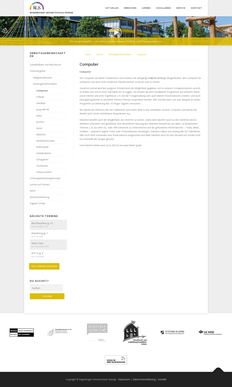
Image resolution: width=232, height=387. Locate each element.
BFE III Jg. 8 (37, 253)
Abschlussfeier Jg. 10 (42, 223)
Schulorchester (44, 172)
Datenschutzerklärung (144, 379)
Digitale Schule (37, 203)
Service (181, 8)
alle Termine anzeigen (44, 266)
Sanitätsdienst (43, 153)
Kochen (40, 121)
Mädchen (41, 134)
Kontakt (196, 8)
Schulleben (163, 8)
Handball (40, 103)
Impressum (124, 379)
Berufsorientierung (39, 197)
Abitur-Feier (37, 243)
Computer (42, 90)
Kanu (39, 115)
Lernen (146, 8)
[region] (116, 28)
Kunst (39, 128)
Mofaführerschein (45, 140)
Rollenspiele (42, 146)
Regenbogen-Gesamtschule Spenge (51, 13)
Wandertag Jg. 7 (39, 233)
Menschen (130, 8)
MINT (33, 190)
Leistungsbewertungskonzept (45, 178)
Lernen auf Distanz (40, 184)
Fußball (40, 96)
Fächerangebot (38, 70)
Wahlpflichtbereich (42, 77)
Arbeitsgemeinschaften (45, 83)
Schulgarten (42, 159)
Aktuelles (112, 8)
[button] (116, 30)
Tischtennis (42, 165)
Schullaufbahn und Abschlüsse (45, 64)
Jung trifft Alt (42, 109)
